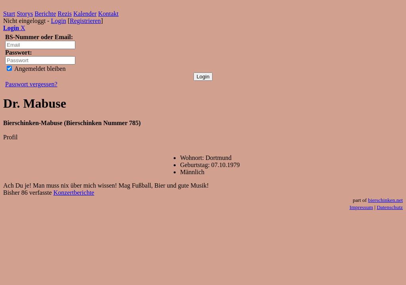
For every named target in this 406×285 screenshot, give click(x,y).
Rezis (64, 13)
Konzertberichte (74, 192)
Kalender (85, 13)
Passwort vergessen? (31, 84)
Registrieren (85, 20)
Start (9, 13)
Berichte (45, 13)
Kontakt (108, 13)
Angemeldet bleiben (36, 68)
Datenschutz (390, 207)
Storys (25, 13)
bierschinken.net (385, 200)
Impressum (361, 207)
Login (58, 20)
